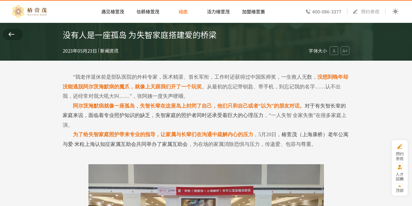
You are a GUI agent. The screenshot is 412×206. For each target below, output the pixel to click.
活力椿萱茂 (218, 11)
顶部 (400, 190)
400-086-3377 (326, 11)
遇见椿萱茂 (112, 11)
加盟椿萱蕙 (253, 11)
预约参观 (370, 11)
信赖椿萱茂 (147, 11)
